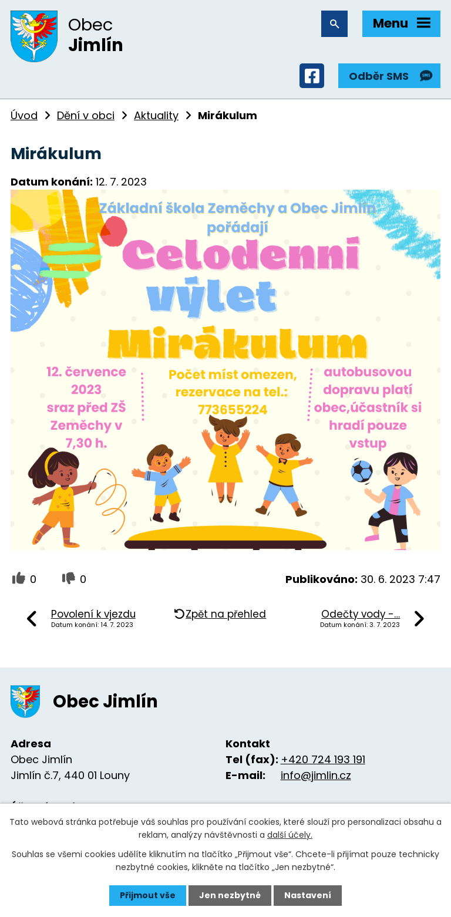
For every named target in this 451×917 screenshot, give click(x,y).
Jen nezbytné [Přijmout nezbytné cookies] (230, 895)
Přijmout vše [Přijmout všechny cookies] (148, 895)
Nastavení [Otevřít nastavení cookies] (307, 895)
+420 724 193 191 (323, 759)
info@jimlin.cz (316, 775)
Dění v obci (86, 115)
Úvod (24, 115)
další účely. (289, 835)
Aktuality (156, 115)
